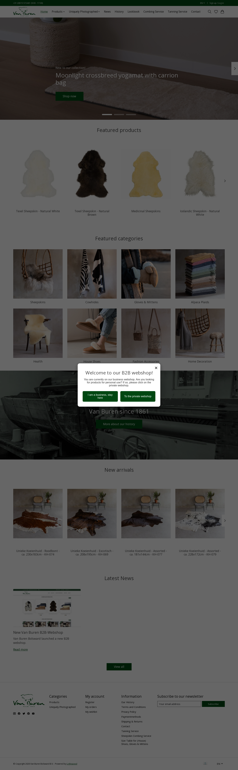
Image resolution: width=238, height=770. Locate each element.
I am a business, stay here (100, 396)
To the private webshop (137, 396)
